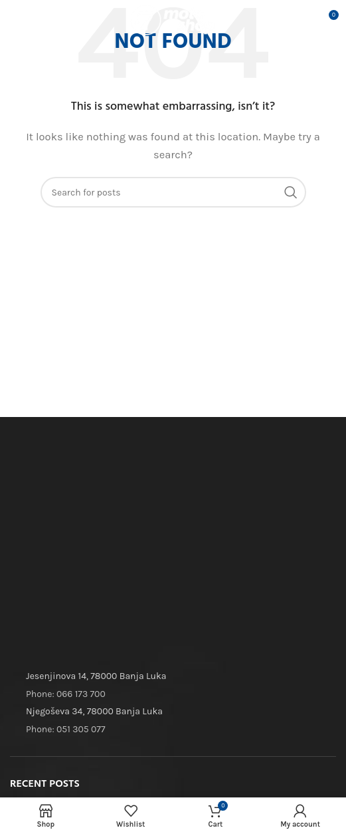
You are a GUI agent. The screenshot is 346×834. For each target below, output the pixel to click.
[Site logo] (173, 19)
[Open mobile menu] (30, 20)
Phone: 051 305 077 (65, 729)
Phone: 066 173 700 (66, 694)
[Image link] (109, 476)
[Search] (173, 192)
